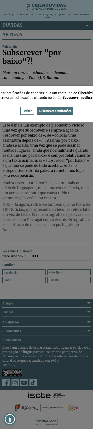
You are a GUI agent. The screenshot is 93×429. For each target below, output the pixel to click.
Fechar (27, 110)
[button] (10, 419)
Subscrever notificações (55, 110)
